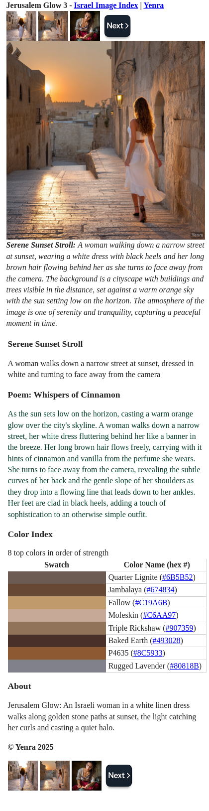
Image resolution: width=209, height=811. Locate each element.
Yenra (153, 5)
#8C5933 (148, 653)
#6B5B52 (177, 577)
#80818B (184, 666)
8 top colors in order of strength (58, 552)
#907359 (180, 628)
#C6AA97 (159, 615)
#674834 (160, 589)
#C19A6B (151, 602)
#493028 (166, 640)
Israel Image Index (106, 5)
